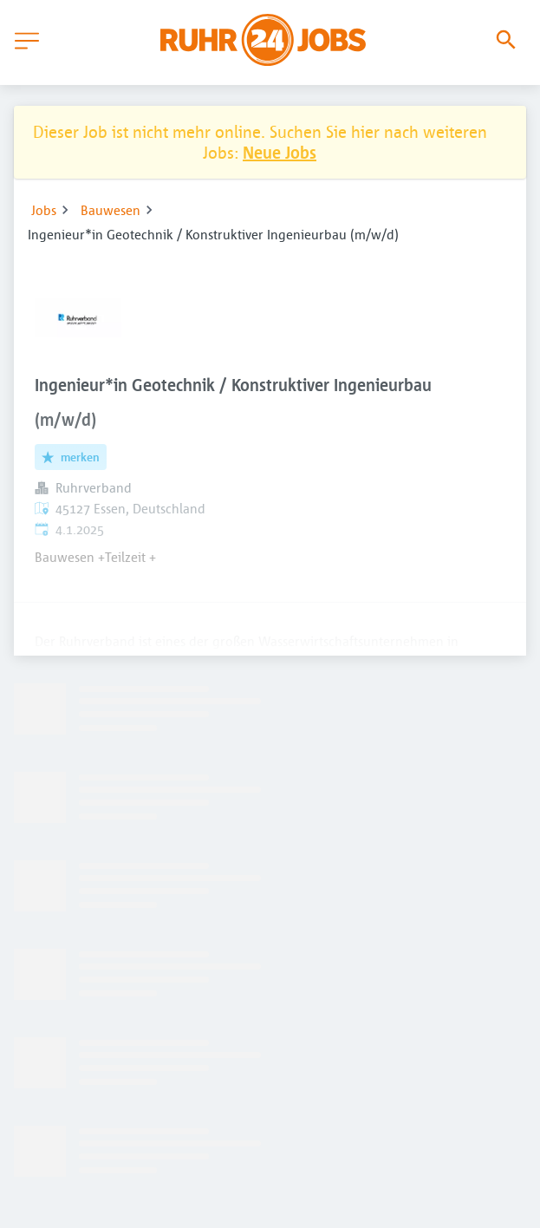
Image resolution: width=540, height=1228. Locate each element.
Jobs (43, 210)
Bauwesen (110, 210)
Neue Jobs (279, 152)
